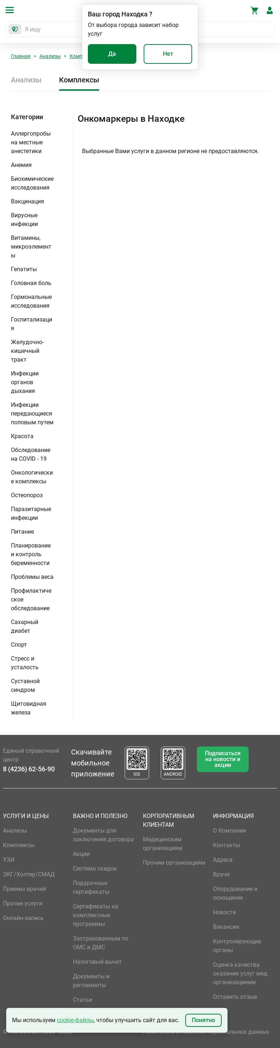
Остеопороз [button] (27, 495)
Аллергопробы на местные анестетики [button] (31, 142)
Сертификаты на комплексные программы (95, 915)
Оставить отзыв (235, 996)
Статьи (82, 999)
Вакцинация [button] (27, 201)
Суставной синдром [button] (25, 685)
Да (112, 53)
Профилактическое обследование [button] (31, 599)
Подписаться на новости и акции (223, 759)
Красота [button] (22, 436)
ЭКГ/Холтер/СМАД (29, 874)
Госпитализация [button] (31, 324)
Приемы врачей (24, 888)
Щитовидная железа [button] (28, 708)
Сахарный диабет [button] (24, 626)
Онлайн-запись (23, 918)
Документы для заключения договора (103, 835)
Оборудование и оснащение (235, 893)
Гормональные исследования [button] (31, 301)
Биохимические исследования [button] (32, 183)
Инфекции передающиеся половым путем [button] (32, 413)
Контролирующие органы (237, 946)
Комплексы (79, 79)
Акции (81, 853)
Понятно (203, 1020)
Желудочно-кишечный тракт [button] (27, 351)
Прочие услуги (22, 903)
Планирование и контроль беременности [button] (31, 554)
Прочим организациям (174, 862)
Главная (21, 56)
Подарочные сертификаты (91, 887)
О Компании (229, 830)
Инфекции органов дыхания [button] (25, 382)
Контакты (226, 845)
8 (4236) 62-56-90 (29, 769)
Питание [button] (22, 531)
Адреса (223, 859)
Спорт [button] (19, 644)
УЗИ (8, 859)
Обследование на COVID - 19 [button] (30, 454)
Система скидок (95, 868)
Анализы (50, 56)
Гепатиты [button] (24, 269)
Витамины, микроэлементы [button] (31, 246)
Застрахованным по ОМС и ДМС (100, 943)
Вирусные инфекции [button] (24, 219)
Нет (168, 53)
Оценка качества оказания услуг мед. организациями (241, 973)
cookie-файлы (75, 1020)
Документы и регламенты (91, 981)
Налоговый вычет (97, 961)
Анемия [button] (21, 164)
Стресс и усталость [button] (25, 663)
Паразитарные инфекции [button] (31, 513)
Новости (224, 912)
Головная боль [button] (31, 283)
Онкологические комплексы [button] (32, 477)
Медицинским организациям (162, 844)
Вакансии (226, 926)
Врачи (221, 874)
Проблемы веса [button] (32, 576)
